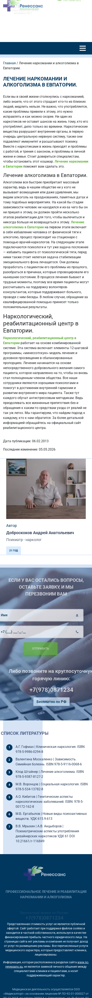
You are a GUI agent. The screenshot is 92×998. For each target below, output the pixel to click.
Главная (9, 63)
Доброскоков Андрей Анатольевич (40, 532)
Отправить (33, 648)
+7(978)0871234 (58, 689)
